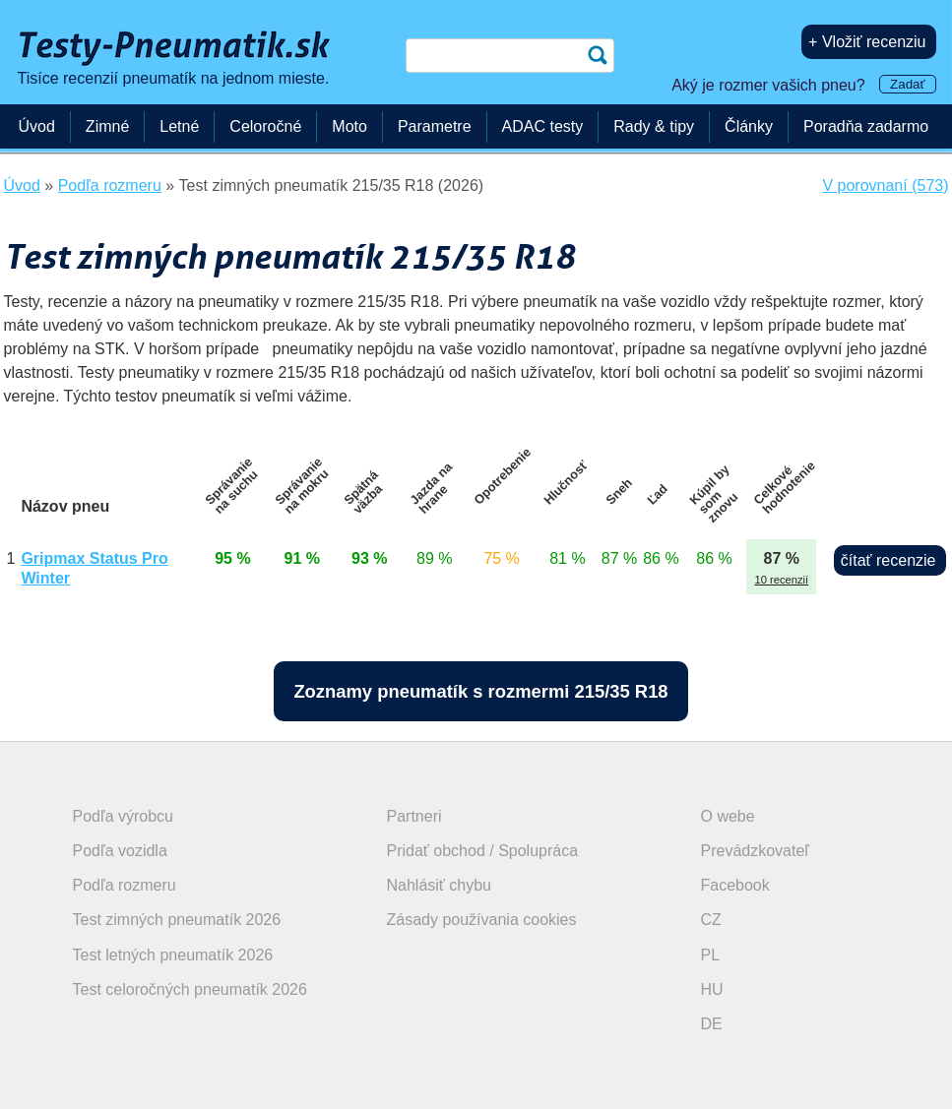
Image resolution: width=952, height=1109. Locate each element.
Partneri (414, 816)
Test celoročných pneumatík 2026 (190, 989)
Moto (349, 126)
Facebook (735, 885)
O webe (728, 816)
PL (711, 955)
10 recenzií (781, 579)
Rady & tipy (653, 126)
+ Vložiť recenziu (866, 41)
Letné (179, 126)
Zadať (907, 84)
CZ (711, 919)
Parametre (435, 126)
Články (749, 126)
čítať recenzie (888, 560)
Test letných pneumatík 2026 (173, 955)
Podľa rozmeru (124, 885)
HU (712, 989)
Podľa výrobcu (123, 816)
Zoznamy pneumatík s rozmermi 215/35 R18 (480, 691)
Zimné (107, 126)
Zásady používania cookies (482, 919)
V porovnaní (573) (885, 185)
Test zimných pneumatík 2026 (177, 919)
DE (712, 1024)
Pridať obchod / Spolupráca (483, 850)
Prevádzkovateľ (755, 850)
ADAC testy (543, 126)
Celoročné (265, 126)
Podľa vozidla (120, 850)
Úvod (37, 126)
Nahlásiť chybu (439, 885)
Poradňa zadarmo (865, 126)
